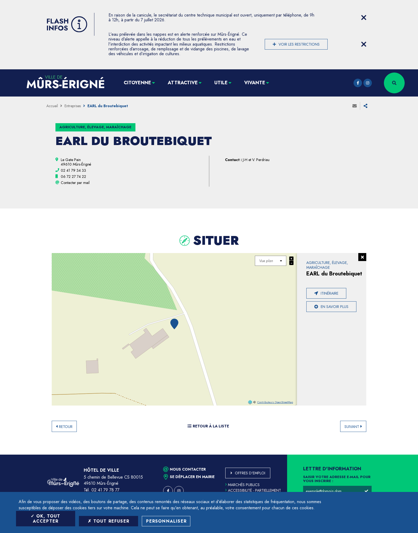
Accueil (52, 106)
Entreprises (73, 106)
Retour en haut (402, 455)
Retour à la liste (208, 426)
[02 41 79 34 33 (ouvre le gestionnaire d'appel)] (73, 170)
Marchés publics (242, 485)
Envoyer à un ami (354, 106)
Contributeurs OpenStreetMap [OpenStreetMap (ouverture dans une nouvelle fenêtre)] (275, 402)
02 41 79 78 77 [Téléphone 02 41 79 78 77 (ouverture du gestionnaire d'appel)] (105, 490)
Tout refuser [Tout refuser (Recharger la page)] (108, 521)
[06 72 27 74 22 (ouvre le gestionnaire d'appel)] (73, 176)
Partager (365, 106)
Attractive (183, 82)
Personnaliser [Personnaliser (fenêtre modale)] (166, 521)
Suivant (351, 426)
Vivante (254, 82)
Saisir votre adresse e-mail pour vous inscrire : (337, 479)
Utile (221, 82)
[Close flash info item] (364, 18)
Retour (66, 426)
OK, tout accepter (45, 518)
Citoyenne (137, 82)
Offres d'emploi (250, 473)
